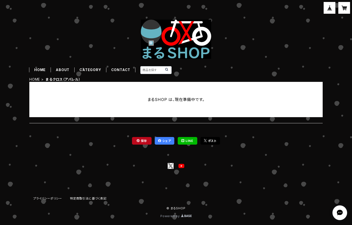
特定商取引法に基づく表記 (88, 198)
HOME (40, 70)
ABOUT (62, 70)
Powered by (176, 216)
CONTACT (121, 70)
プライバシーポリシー (47, 198)
